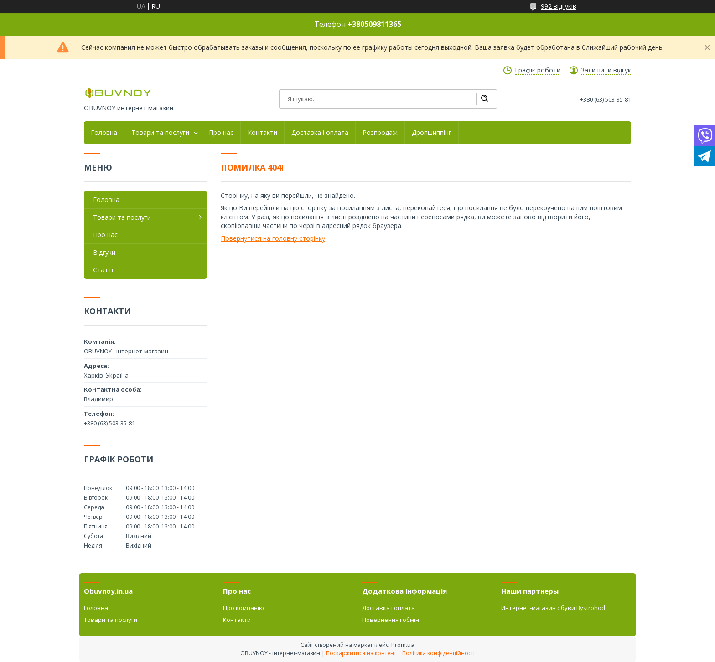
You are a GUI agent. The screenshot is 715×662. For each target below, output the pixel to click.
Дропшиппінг (431, 133)
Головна (104, 133)
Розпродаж (380, 133)
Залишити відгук (606, 70)
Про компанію (243, 608)
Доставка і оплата (319, 133)
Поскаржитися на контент (361, 653)
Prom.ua (402, 645)
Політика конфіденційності (438, 653)
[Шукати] (484, 99)
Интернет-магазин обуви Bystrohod (553, 608)
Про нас (221, 133)
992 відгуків (558, 6)
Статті (103, 269)
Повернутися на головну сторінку (273, 238)
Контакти (262, 133)
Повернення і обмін (390, 619)
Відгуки (104, 252)
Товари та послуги (160, 133)
